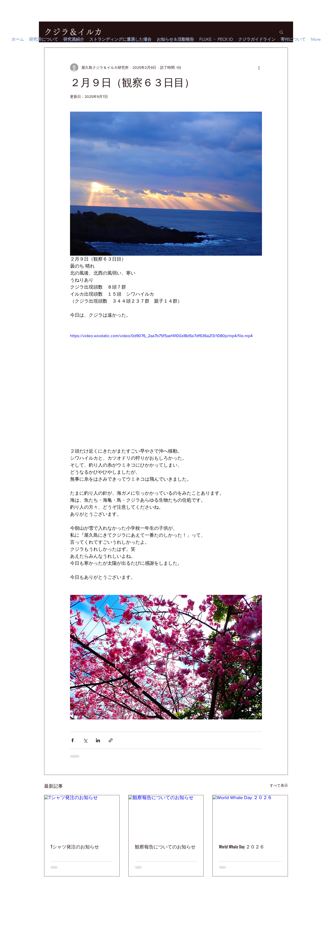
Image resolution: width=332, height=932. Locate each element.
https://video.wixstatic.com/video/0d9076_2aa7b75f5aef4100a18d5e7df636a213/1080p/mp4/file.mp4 (161, 336)
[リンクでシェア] (110, 740)
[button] (281, 32)
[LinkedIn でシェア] (97, 740)
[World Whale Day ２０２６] (250, 816)
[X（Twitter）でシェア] (85, 740)
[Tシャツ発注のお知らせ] (81, 816)
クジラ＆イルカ (73, 32)
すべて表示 (279, 785)
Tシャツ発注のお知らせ (75, 847)
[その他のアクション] (259, 67)
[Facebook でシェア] (72, 740)
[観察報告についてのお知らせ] (166, 816)
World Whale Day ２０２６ (241, 847)
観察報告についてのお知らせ (165, 847)
